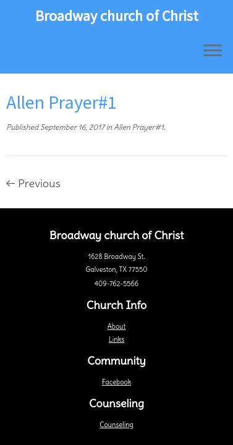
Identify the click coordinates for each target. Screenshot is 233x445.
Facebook (116, 382)
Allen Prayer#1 (138, 127)
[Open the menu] (212, 51)
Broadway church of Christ (116, 16)
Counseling (116, 424)
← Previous (33, 183)
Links (116, 339)
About (116, 326)
